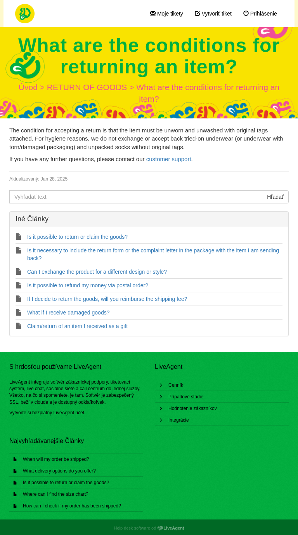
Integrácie (178, 420)
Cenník (175, 385)
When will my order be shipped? (56, 459)
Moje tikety (166, 13)
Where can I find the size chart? (55, 494)
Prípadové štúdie (185, 397)
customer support (168, 159)
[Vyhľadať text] (135, 196)
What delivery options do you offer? (59, 471)
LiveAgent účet (69, 412)
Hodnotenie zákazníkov (192, 408)
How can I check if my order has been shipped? (72, 506)
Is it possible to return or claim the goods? (66, 482)
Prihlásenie (260, 13)
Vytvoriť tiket (213, 13)
